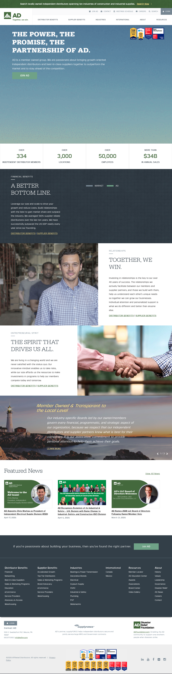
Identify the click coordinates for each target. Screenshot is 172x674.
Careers (141, 11)
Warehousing (10, 604)
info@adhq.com (21, 638)
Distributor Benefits (48, 20)
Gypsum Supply (77, 584)
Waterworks (75, 604)
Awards (132, 580)
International (122, 20)
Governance (160, 584)
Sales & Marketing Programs (17, 584)
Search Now (143, 4)
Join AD (93, 11)
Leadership (159, 580)
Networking (10, 576)
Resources (161, 20)
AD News (159, 592)
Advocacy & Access (13, 600)
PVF (72, 600)
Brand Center (134, 588)
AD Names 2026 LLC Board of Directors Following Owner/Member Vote (131, 512)
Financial (8, 572)
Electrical (74, 580)
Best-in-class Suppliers (14, 580)
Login (166, 11)
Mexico (109, 576)
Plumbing (74, 596)
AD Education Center (138, 576)
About (143, 20)
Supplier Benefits (76, 20)
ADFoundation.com (142, 632)
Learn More (54, 449)
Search (153, 11)
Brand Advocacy (44, 584)
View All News (152, 474)
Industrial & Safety (78, 592)
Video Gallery (134, 592)
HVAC (73, 588)
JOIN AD (24, 75)
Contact (106, 11)
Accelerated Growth (46, 572)
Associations (134, 584)
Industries (101, 20)
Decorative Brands (78, 576)
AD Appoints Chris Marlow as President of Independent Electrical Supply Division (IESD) (26, 512)
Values (158, 576)
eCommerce (10, 592)
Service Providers (12, 596)
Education (9, 588)
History (158, 572)
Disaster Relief (161, 588)
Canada (109, 572)
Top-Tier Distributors (46, 576)
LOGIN (10, 623)
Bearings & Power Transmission (84, 572)
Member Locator (136, 572)
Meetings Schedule (123, 11)
